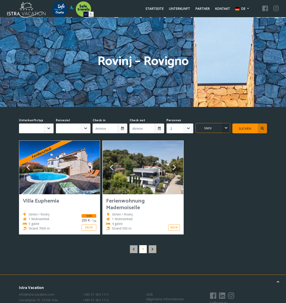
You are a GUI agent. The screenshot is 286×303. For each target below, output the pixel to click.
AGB (149, 294)
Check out (137, 120)
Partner (202, 8)
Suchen (253, 128)
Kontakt (222, 8)
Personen (173, 120)
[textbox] (31, 128)
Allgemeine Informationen (165, 299)
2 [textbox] (171, 128)
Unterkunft (179, 8)
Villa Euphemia (41, 201)
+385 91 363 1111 (96, 294)
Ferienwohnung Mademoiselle (125, 204)
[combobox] (36, 128)
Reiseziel (63, 120)
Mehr (217, 128)
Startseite (154, 8)
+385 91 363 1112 (96, 300)
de (240, 8)
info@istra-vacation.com (36, 294)
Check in (99, 120)
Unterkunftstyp (31, 120)
